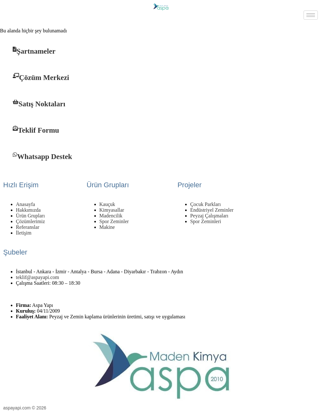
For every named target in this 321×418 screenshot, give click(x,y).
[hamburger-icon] (311, 15)
